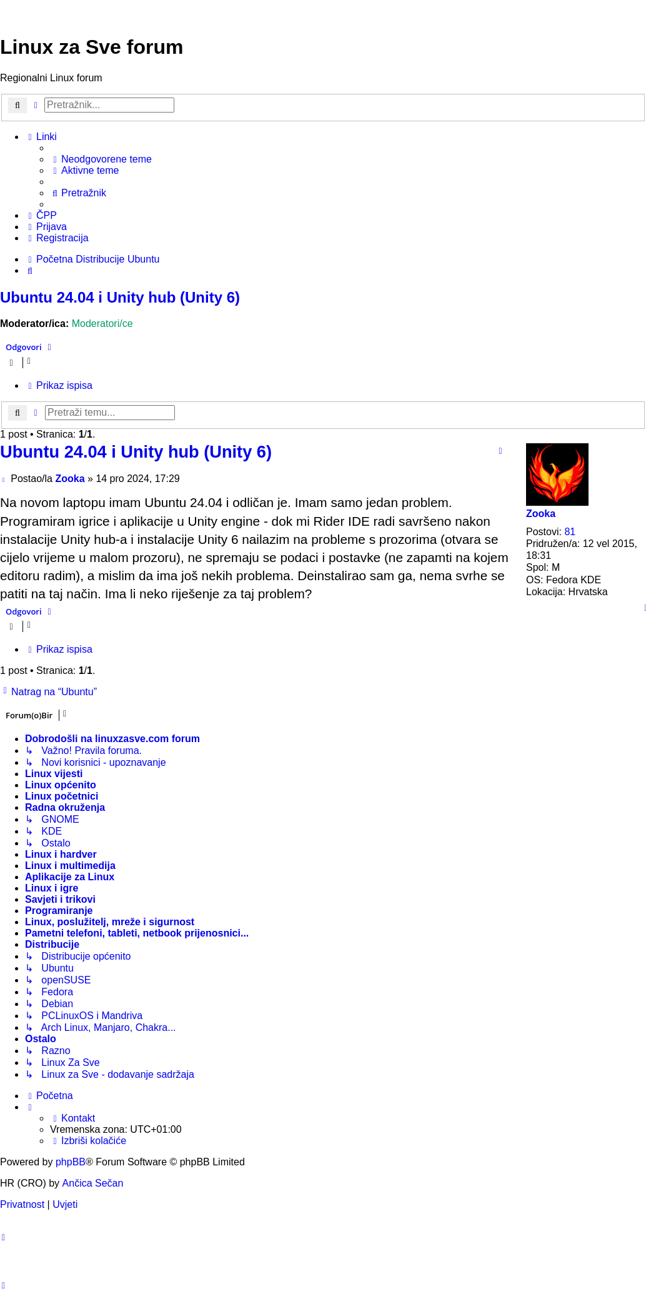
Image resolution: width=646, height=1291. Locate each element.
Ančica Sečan (93, 1183)
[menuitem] (101, 159)
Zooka (540, 513)
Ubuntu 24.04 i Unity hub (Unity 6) (120, 297)
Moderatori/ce (102, 323)
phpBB (71, 1162)
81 (569, 531)
